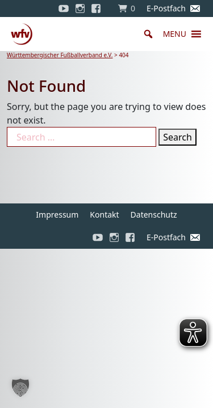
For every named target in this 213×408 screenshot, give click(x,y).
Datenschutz (154, 214)
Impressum (57, 214)
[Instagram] (80, 8)
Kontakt (104, 214)
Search (177, 137)
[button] (174, 34)
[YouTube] (63, 8)
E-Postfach (166, 8)
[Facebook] (98, 8)
